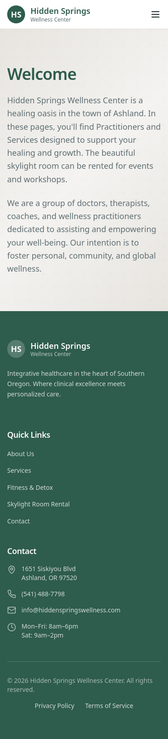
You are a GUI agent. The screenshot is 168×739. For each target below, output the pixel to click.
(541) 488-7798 (43, 593)
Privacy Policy (54, 705)
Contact (18, 521)
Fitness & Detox (30, 487)
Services (19, 470)
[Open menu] (155, 14)
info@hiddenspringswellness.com (71, 610)
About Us (20, 453)
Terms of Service (109, 705)
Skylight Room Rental (38, 504)
